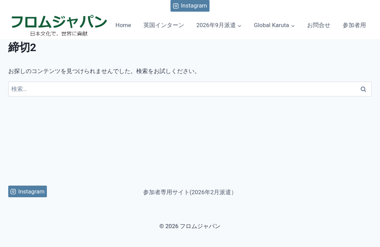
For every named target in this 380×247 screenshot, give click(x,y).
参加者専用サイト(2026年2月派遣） (190, 192)
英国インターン (163, 25)
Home (123, 25)
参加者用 (354, 25)
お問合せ (318, 25)
